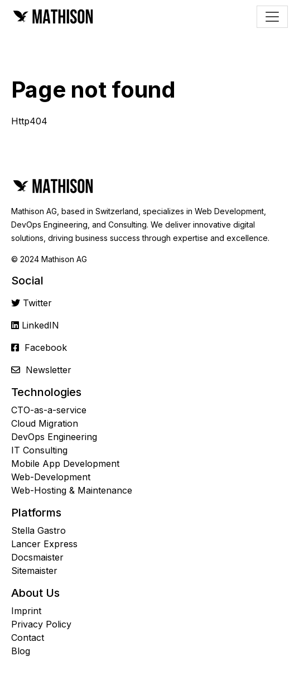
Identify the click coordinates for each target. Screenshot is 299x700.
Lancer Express (44, 543)
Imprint (26, 610)
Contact (27, 637)
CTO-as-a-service (48, 410)
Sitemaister (34, 570)
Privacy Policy (41, 624)
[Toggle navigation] (272, 17)
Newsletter (48, 369)
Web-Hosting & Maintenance (71, 490)
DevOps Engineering (54, 436)
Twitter (37, 302)
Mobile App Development (65, 463)
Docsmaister (37, 557)
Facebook (46, 347)
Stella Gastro (38, 530)
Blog (20, 650)
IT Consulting (39, 450)
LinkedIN (40, 325)
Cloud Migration (44, 423)
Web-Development (50, 476)
